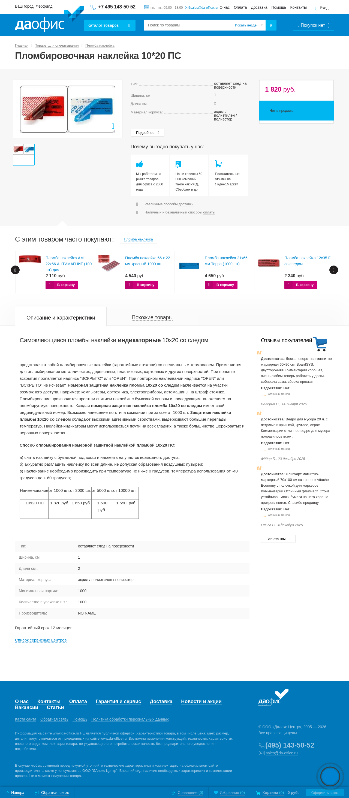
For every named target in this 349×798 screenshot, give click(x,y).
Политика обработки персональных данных (130, 719)
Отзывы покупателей (286, 340)
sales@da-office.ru (204, 8)
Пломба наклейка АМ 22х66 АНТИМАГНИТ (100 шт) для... (69, 264)
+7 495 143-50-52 (117, 7)
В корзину (66, 285)
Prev (15, 270)
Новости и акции (201, 701)
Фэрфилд (44, 6)
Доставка (259, 7)
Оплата (240, 7)
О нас (224, 7)
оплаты (209, 212)
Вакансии (26, 707)
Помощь (279, 7)
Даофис (49, 19)
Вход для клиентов (327, 8)
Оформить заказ (324, 793)
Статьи (55, 707)
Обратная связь (54, 719)
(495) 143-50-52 (289, 745)
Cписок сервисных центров (41, 640)
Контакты (298, 7)
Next (333, 270)
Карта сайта (25, 719)
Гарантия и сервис (118, 701)
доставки (186, 204)
